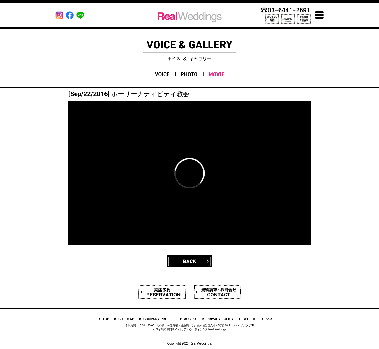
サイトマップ (124, 319)
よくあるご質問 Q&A (267, 319)
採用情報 (248, 319)
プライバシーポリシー (217, 319)
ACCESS (188, 319)
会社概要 (157, 319)
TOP (104, 319)
